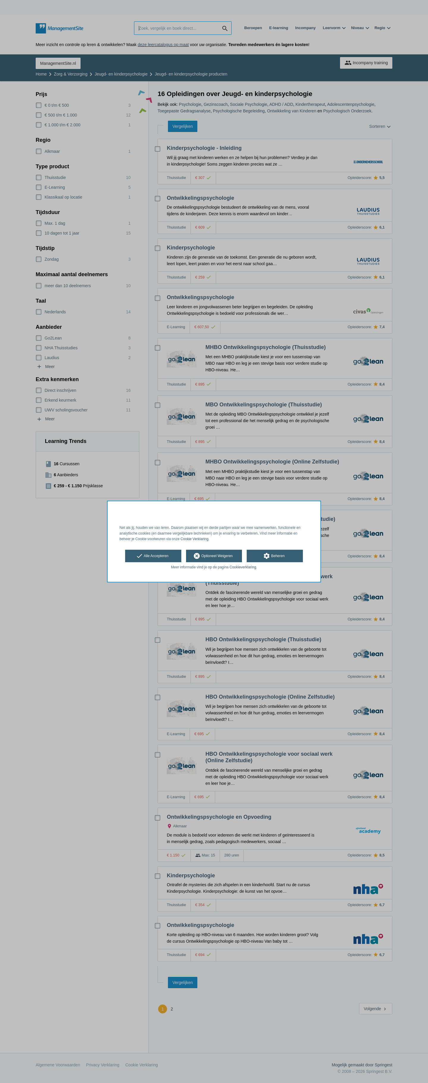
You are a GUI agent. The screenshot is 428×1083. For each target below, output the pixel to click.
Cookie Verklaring (194, 539)
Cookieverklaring (242, 567)
